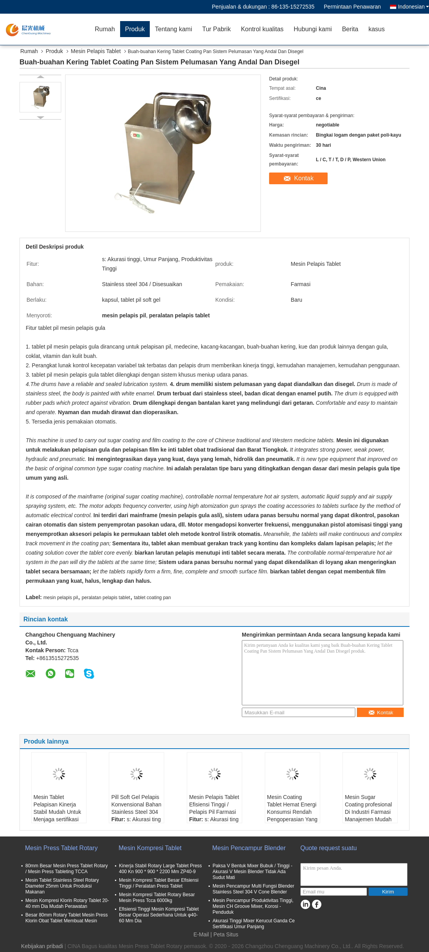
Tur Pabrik (216, 29)
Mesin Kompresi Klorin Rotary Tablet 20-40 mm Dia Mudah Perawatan (67, 903)
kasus (377, 29)
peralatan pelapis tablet (106, 597)
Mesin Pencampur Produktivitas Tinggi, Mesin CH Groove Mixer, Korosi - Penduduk (253, 906)
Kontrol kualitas (262, 29)
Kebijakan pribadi (42, 946)
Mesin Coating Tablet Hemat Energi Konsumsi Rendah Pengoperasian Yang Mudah (292, 812)
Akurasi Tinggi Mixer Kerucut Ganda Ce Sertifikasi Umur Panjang (254, 923)
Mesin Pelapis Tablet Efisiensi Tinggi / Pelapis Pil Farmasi (214, 804)
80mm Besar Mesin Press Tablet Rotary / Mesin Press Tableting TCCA (66, 868)
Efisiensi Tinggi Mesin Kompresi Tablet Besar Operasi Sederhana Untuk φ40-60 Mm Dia (159, 915)
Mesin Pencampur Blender (249, 848)
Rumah (105, 29)
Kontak (304, 178)
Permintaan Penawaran (352, 7)
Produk (135, 29)
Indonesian (413, 7)
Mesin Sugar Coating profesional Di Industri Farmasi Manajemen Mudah (368, 808)
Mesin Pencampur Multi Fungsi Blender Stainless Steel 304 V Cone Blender (253, 889)
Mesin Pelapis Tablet (96, 51)
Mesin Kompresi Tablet (150, 848)
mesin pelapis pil (60, 597)
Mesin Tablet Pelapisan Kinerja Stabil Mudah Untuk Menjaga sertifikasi (57, 808)
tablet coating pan (152, 597)
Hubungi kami (313, 29)
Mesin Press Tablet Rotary (61, 848)
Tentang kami (173, 29)
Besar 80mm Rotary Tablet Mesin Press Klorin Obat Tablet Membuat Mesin (66, 918)
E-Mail (201, 934)
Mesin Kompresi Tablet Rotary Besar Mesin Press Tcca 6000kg (157, 897)
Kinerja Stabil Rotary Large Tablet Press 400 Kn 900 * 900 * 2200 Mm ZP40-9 (160, 868)
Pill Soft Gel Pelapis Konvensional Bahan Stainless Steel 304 (136, 804)
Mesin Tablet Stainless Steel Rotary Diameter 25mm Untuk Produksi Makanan (62, 886)
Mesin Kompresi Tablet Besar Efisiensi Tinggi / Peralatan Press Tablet (159, 883)
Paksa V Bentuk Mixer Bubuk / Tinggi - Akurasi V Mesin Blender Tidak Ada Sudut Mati (252, 871)
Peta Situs (225, 934)
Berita (350, 29)
